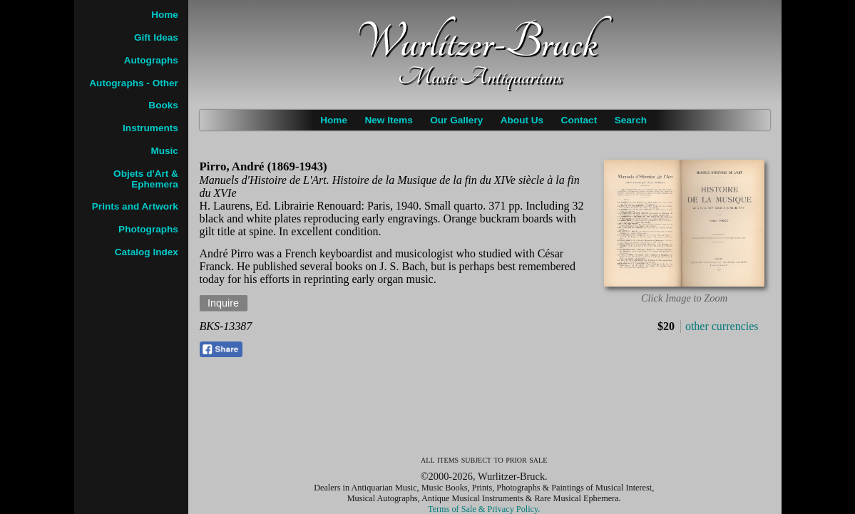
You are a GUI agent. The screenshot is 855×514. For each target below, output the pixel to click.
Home (333, 120)
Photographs (148, 229)
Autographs (151, 60)
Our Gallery (456, 120)
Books (163, 105)
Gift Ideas (156, 37)
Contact (579, 120)
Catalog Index (146, 252)
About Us (522, 120)
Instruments (150, 128)
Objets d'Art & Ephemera (145, 179)
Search (631, 120)
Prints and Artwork (135, 206)
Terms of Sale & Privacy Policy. (484, 509)
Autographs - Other (133, 83)
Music (164, 150)
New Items (388, 120)
